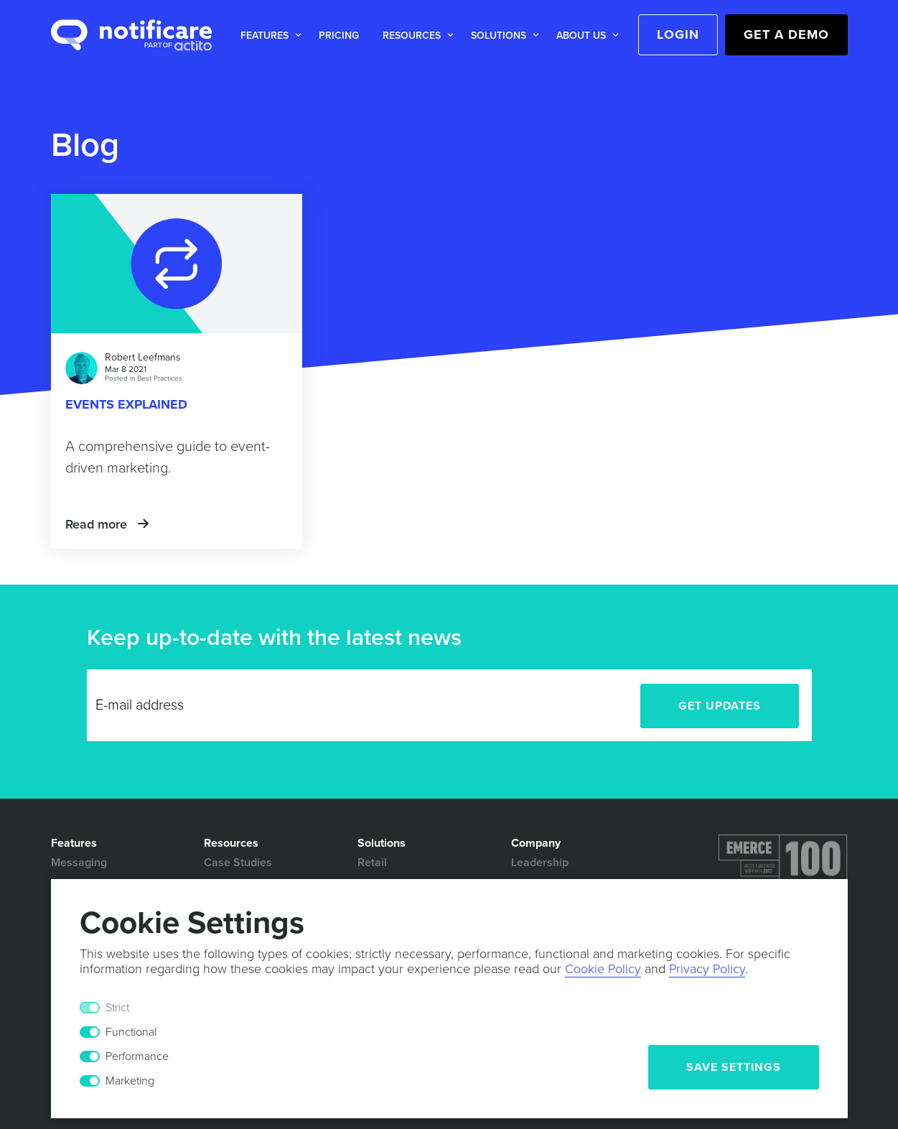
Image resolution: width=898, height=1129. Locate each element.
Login (678, 34)
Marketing (130, 1081)
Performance (137, 1056)
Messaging (79, 862)
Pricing (339, 35)
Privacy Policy (707, 969)
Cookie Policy (603, 969)
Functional (131, 1032)
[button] (268, 35)
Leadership (540, 862)
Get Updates (719, 706)
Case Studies (238, 862)
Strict (117, 1007)
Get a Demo (786, 34)
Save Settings (733, 1067)
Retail (372, 862)
